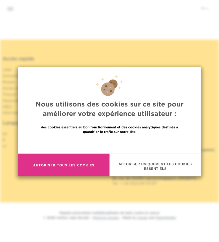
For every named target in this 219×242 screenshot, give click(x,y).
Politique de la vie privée (135, 76)
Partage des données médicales (141, 69)
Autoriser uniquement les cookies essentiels (155, 182)
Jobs (7, 69)
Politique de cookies (131, 82)
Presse (9, 82)
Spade (142, 218)
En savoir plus (109, 159)
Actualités (12, 76)
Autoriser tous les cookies (64, 181)
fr (204, 8)
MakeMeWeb (166, 218)
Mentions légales (106, 218)
